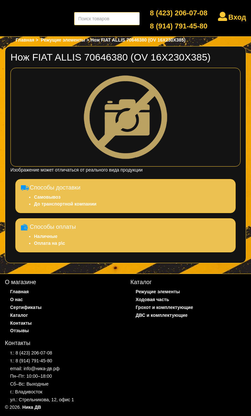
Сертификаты (26, 307)
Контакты (21, 323)
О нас (16, 299)
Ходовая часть (152, 299)
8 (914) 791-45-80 (179, 26)
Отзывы (19, 330)
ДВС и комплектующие (162, 315)
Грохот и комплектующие (164, 307)
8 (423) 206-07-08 (179, 13)
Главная (19, 291)
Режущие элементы (158, 291)
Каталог (19, 315)
